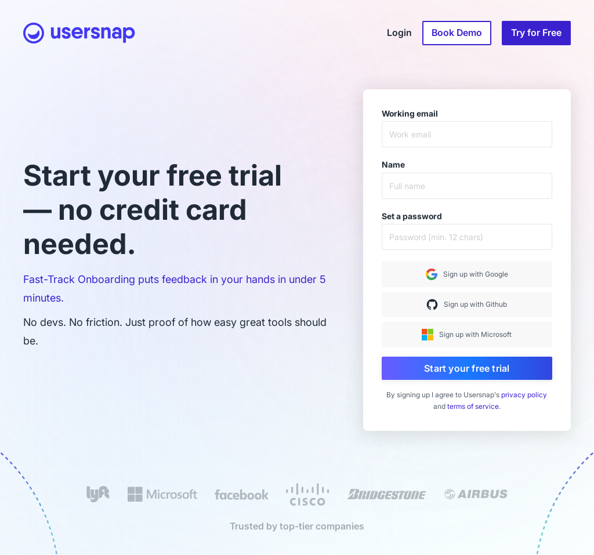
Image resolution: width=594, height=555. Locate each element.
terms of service (473, 406)
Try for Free (536, 32)
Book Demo (457, 32)
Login (399, 32)
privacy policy (524, 394)
